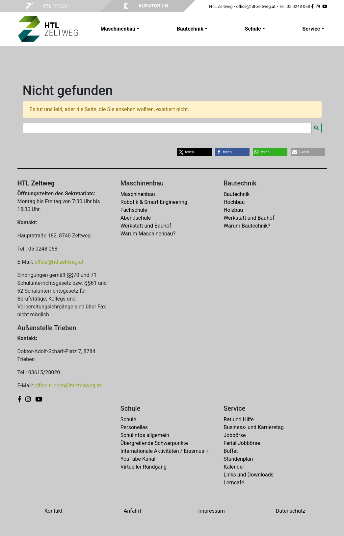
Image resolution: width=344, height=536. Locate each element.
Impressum (211, 511)
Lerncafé (234, 482)
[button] (194, 152)
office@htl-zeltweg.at (256, 6)
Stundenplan (238, 459)
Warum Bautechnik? (247, 226)
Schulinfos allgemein (144, 435)
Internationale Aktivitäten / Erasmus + (164, 451)
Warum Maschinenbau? (147, 234)
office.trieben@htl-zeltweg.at (67, 385)
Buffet (231, 451)
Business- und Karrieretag (253, 427)
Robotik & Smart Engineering (153, 202)
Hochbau (234, 202)
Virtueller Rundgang (143, 467)
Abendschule (135, 218)
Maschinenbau (137, 194)
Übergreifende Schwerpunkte (154, 443)
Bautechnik (237, 194)
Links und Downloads (249, 475)
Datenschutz (290, 511)
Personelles (134, 427)
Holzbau (233, 210)
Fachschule (133, 210)
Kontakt (53, 511)
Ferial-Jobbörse (242, 443)
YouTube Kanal (137, 459)
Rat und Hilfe (238, 419)
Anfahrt (132, 511)
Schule (128, 419)
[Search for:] (167, 128)
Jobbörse (235, 435)
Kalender (234, 467)
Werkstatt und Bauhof (145, 226)
